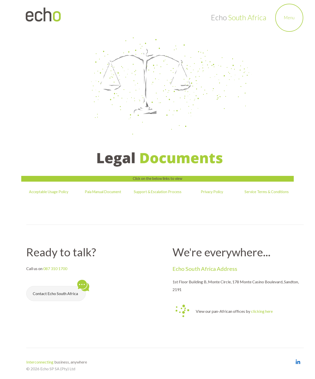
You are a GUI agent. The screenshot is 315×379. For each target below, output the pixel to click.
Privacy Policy (212, 192)
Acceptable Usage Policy (48, 192)
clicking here (262, 311)
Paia (88, 192)
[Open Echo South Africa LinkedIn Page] (298, 362)
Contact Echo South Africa (59, 291)
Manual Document (106, 192)
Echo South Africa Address (204, 268)
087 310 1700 (55, 268)
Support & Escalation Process (158, 192)
